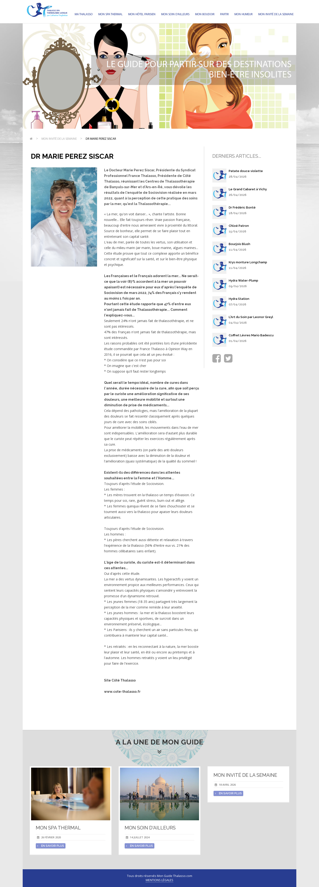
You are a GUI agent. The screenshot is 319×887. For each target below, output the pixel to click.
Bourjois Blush (239, 244)
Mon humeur (243, 14)
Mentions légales (159, 880)
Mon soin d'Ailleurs (175, 14)
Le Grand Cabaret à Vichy (248, 189)
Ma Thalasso (84, 14)
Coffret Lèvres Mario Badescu (251, 335)
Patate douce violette (246, 171)
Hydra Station (239, 299)
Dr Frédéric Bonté (242, 207)
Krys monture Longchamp (248, 262)
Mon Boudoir (204, 14)
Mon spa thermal (110, 14)
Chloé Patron (239, 225)
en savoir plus (50, 845)
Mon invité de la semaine (276, 14)
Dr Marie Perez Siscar (101, 138)
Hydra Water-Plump (243, 280)
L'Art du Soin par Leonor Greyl (251, 317)
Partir (224, 14)
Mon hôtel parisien (142, 14)
